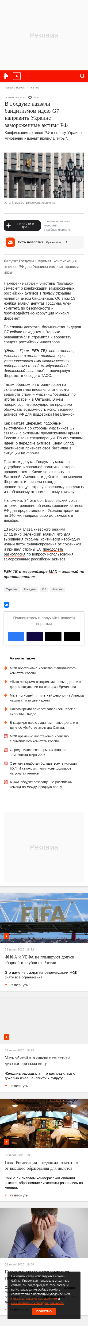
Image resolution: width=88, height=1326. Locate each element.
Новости (20, 87)
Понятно (44, 1311)
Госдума (30, 589)
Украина (11, 589)
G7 (44, 589)
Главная (8, 87)
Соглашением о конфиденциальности (37, 1303)
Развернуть (16, 985)
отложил (11, 506)
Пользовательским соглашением (34, 1299)
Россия (58, 589)
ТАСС (46, 376)
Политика (34, 87)
